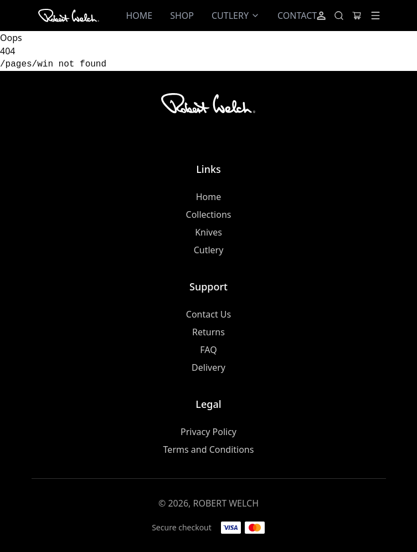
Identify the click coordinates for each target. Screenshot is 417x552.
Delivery (208, 367)
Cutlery (209, 250)
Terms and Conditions (208, 449)
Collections (208, 214)
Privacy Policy (208, 432)
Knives (208, 232)
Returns (208, 332)
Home (209, 197)
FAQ (208, 350)
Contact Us (208, 314)
